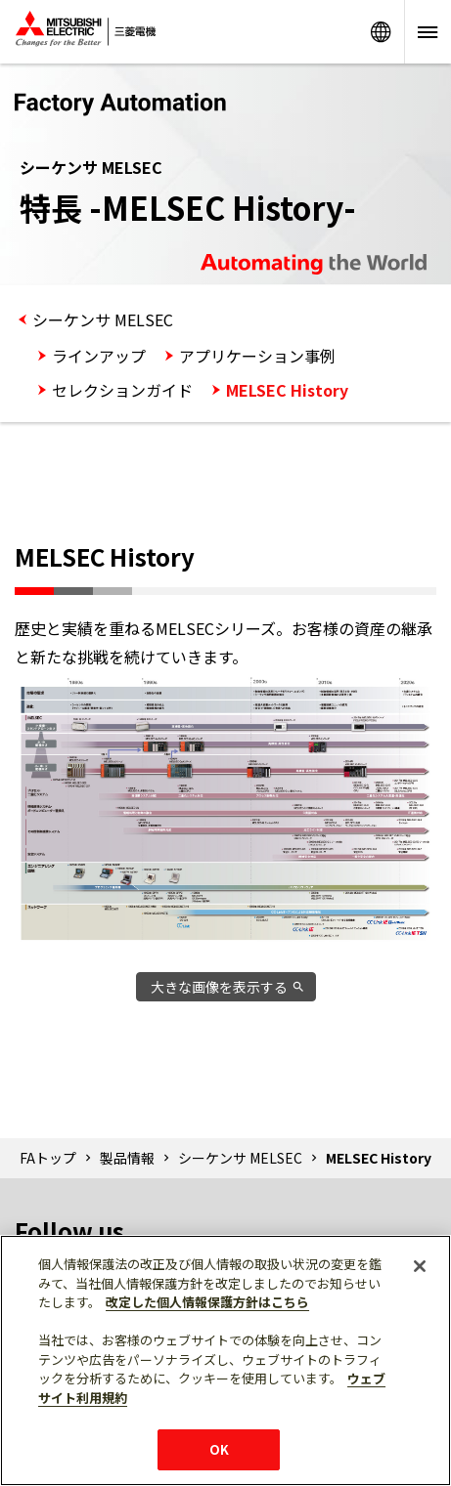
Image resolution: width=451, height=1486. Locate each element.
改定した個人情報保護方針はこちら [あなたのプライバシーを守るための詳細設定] (207, 1302)
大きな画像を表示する (219, 987)
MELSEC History (287, 390)
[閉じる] (419, 1266)
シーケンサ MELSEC (102, 319)
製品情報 (127, 1158)
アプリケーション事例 (257, 355)
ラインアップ (99, 355)
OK (219, 1449)
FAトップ (48, 1158)
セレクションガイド (122, 390)
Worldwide (380, 32)
